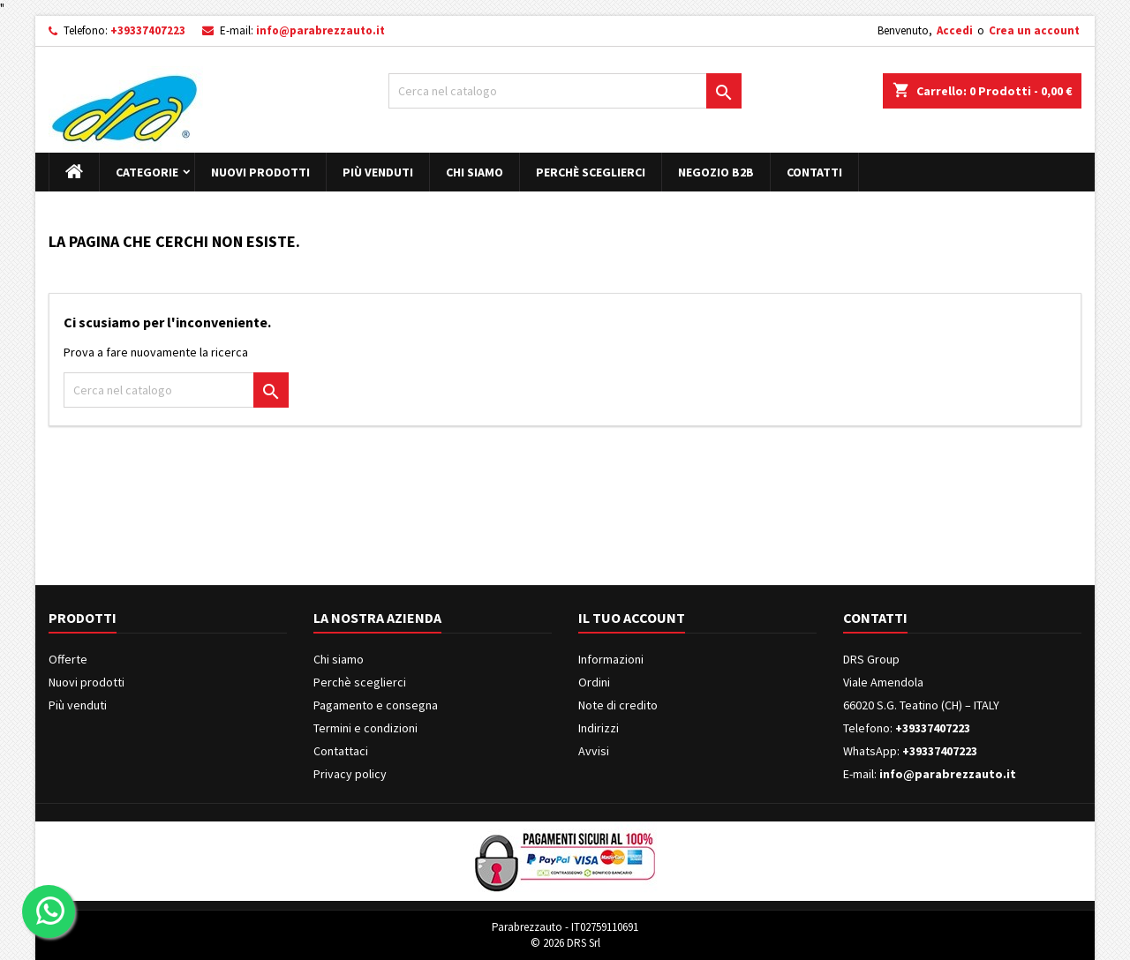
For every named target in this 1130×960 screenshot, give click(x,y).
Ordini (594, 682)
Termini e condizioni (365, 728)
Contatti (814, 172)
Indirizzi (598, 728)
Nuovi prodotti (260, 172)
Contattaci (340, 751)
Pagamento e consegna (375, 705)
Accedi (955, 30)
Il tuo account (631, 617)
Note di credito (618, 705)
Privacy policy (350, 774)
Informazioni (611, 659)
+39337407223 (147, 30)
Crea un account (1034, 30)
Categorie (147, 172)
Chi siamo (474, 172)
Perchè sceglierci (590, 172)
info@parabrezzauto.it (320, 30)
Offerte (68, 659)
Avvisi (593, 751)
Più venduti (378, 172)
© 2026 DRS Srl (565, 942)
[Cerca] (565, 91)
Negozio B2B (716, 172)
